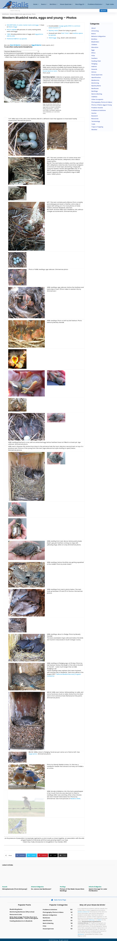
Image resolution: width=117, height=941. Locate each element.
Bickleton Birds (75, 799)
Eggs (15, 27)
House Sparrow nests (50, 71)
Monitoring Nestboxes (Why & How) (22, 912)
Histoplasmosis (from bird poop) (14, 889)
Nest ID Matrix (15, 45)
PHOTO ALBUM (11, 30)
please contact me (83, 912)
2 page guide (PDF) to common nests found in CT (64, 27)
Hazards (4, 886)
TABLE (9, 34)
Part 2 (67, 33)
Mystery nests (53, 30)
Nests (11, 27)
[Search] (103, 10)
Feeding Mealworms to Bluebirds (21, 921)
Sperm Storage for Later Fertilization (98, 890)
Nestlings (63, 886)
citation (99, 920)
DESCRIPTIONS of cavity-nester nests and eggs (23, 25)
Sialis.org (91, 920)
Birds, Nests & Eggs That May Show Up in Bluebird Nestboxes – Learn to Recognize (24, 917)
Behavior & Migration (37, 886)
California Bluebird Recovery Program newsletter (64, 675)
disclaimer (81, 934)
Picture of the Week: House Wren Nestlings (72, 890)
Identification (5, 14)
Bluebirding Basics (16, 909)
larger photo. (33, 754)
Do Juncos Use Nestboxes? (41, 889)
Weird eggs (52, 38)
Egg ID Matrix (36, 45)
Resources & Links (16, 914)
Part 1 (63, 33)
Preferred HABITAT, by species (17, 39)
